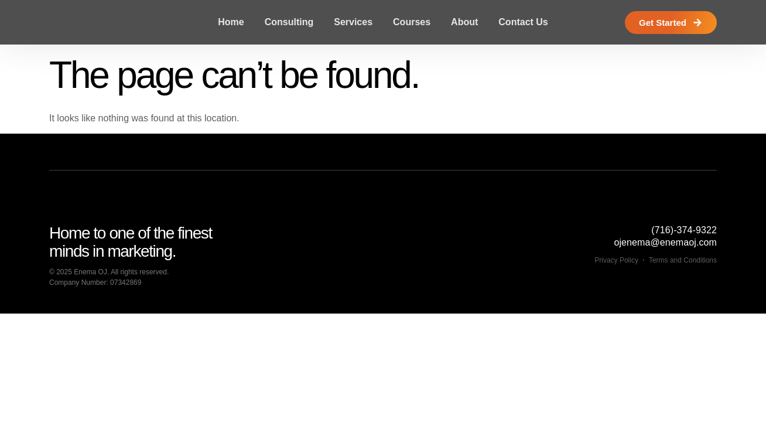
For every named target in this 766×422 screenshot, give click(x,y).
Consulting (289, 22)
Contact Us (523, 22)
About (464, 22)
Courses (411, 22)
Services (353, 22)
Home (231, 22)
